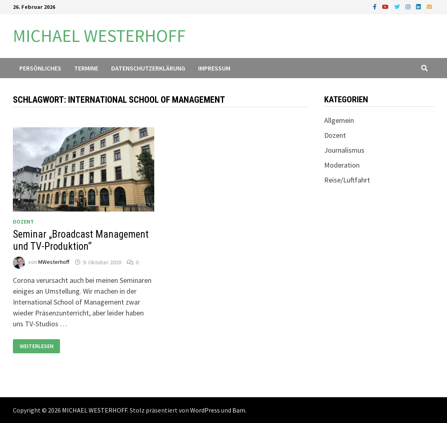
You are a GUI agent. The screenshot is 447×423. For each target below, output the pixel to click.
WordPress (205, 410)
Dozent (23, 221)
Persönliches (40, 68)
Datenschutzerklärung (148, 68)
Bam (238, 410)
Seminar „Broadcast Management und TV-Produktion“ (81, 240)
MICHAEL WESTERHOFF (99, 36)
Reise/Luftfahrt (347, 180)
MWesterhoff (53, 262)
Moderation (342, 165)
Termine (86, 68)
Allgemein (339, 120)
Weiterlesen (37, 346)
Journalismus (344, 150)
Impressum (214, 68)
